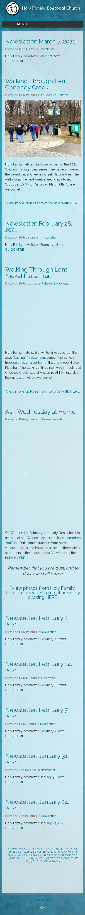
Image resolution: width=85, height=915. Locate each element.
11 (51, 848)
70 (51, 858)
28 (40, 851)
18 (74, 848)
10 (47, 848)
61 (17, 858)
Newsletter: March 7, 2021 (40, 41)
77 (76, 858)
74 (65, 858)
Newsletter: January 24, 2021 (37, 805)
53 (59, 855)
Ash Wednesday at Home (40, 411)
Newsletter (46, 49)
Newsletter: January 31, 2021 (37, 759)
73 (62, 858)
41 (16, 855)
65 (32, 858)
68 (44, 858)
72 (58, 858)
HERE (75, 203)
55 (66, 855)
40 (13, 855)
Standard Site (42, 900)
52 (55, 855)
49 (45, 855)
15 (64, 848)
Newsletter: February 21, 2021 (38, 621)
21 (13, 851)
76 (72, 858)
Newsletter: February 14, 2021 (38, 667)
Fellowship (48, 95)
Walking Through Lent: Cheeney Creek (36, 84)
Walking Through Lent (21, 169)
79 (30, 861)
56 (69, 855)
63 (25, 858)
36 (69, 851)
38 (76, 851)
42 (19, 855)
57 (73, 855)
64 (28, 858)
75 (69, 858)
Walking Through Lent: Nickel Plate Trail (36, 272)
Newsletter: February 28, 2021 (38, 226)
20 (10, 851)
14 (60, 848)
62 (21, 858)
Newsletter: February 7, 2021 (37, 713)
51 (52, 855)
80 (34, 861)
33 (58, 851)
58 (76, 855)
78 (27, 861)
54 (62, 855)
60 (13, 858)
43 (23, 855)
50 (48, 855)
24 (25, 851)
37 (72, 851)
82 (42, 861)
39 (9, 855)
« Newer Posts (17, 848)
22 (17, 851)
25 (28, 851)
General (63, 95)
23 (21, 851)
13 (57, 848)
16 (67, 848)
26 (32, 851)
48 (41, 855)
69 (47, 858)
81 (38, 861)
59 (10, 858)
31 (51, 851)
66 (36, 858)
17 (70, 848)
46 (34, 855)
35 (65, 851)
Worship (58, 419)
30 (48, 851)
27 (36, 851)
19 (77, 848)
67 (40, 858)
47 (37, 855)
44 (27, 855)
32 (54, 851)
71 (55, 858)
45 (30, 855)
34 (62, 851)
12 (54, 848)
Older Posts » (52, 861)
